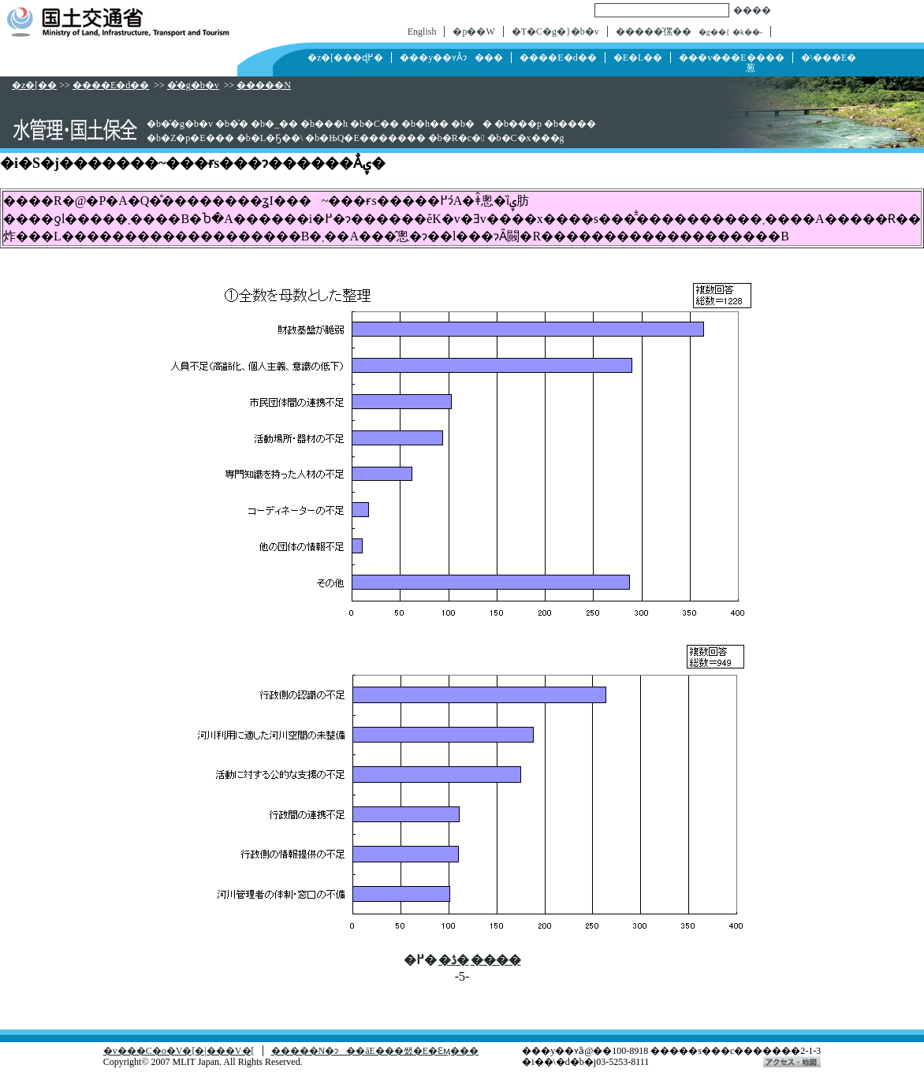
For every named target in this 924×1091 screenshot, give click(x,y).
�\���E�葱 (801, 62)
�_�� (281, 123)
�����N (264, 85)
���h (331, 123)
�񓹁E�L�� (638, 57)
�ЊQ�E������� (372, 137)
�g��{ (714, 32)
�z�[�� (34, 85)
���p (525, 123)
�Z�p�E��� (197, 137)
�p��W (473, 31)
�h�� (432, 123)
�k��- (747, 32)
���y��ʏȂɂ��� (451, 57)
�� (478, 123)
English (422, 31)
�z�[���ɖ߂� (345, 57)
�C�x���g (532, 137)
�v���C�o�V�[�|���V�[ (179, 1050)
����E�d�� (558, 57)
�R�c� (463, 137)
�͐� (238, 123)
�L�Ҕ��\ (277, 137)
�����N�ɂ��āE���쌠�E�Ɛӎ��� (375, 1050)
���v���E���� (731, 57)
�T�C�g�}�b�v (555, 31)
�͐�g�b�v (193, 85)
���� (752, 10)
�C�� (381, 123)
